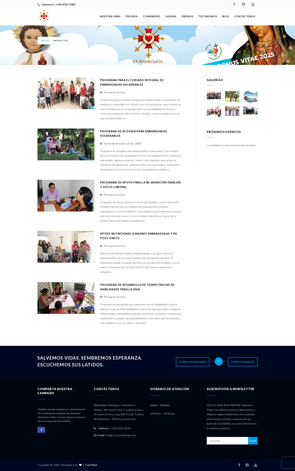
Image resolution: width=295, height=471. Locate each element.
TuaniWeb (90, 464)
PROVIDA (131, 16)
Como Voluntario (192, 361)
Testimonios (207, 16)
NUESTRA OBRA (110, 16)
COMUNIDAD (151, 16)
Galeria (170, 16)
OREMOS (187, 16)
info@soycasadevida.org (121, 435)
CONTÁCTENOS (244, 16)
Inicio (45, 40)
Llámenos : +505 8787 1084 (58, 4)
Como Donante (242, 361)
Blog (225, 16)
